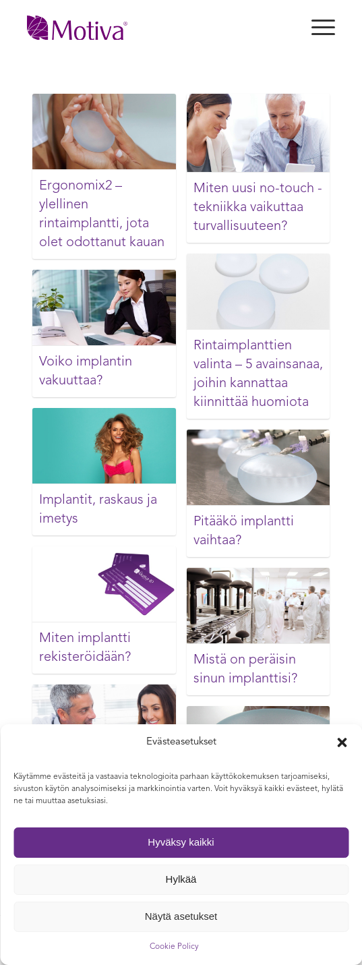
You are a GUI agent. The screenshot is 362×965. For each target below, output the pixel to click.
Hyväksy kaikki (181, 842)
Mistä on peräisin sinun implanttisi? (245, 669)
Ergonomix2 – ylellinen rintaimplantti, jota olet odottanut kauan (101, 214)
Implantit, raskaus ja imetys (98, 510)
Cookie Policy (174, 947)
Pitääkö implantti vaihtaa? (243, 531)
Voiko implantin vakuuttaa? (85, 371)
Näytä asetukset (181, 916)
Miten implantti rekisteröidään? (85, 648)
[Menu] (316, 28)
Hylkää (181, 879)
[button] (342, 742)
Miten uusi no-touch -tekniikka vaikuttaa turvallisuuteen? (257, 207)
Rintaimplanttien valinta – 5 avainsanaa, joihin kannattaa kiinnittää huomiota (258, 374)
